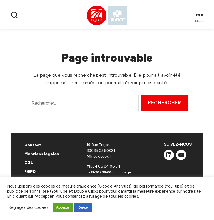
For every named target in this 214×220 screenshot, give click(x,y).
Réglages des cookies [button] (28, 207)
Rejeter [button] (83, 207)
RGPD (30, 171)
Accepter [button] (63, 207)
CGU (28, 162)
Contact (32, 145)
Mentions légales (41, 154)
